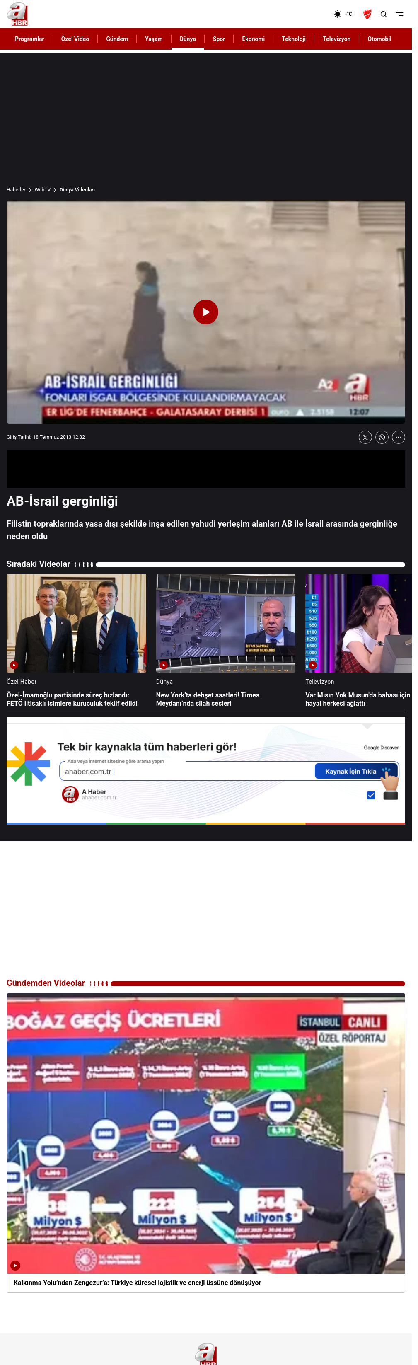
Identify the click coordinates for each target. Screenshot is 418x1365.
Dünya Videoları (77, 190)
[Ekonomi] (307, 14)
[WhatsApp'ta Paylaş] (382, 437)
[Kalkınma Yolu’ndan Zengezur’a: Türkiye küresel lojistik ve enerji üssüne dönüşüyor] (206, 1143)
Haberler (16, 190)
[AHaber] (345, 14)
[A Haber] (17, 14)
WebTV (43, 190)
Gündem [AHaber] (117, 39)
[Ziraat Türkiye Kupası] (368, 14)
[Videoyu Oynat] (205, 312)
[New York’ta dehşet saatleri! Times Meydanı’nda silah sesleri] (226, 641)
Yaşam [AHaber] (154, 39)
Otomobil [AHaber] (379, 39)
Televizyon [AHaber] (336, 39)
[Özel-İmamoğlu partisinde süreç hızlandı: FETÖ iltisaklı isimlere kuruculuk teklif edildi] (76, 641)
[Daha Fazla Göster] (398, 437)
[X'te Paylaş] (365, 437)
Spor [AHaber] (219, 39)
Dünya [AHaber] (188, 39)
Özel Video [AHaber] (75, 39)
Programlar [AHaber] (29, 39)
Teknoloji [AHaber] (294, 39)
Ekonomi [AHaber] (253, 39)
